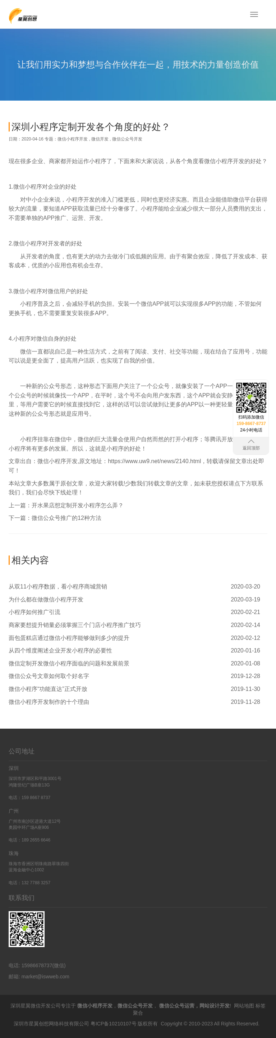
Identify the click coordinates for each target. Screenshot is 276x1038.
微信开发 (100, 139)
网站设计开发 (214, 1006)
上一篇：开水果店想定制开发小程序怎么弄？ (66, 505)
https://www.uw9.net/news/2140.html (154, 461)
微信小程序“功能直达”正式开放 (48, 689)
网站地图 (244, 1006)
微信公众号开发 (127, 139)
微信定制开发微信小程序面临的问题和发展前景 (69, 663)
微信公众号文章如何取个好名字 (49, 676)
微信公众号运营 (176, 1006)
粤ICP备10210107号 (114, 1024)
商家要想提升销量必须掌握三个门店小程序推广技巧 (75, 625)
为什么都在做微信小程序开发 (46, 599)
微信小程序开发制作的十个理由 (49, 702)
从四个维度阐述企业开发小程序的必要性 (60, 650)
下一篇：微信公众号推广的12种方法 (55, 518)
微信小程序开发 (73, 139)
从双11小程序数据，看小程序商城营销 (58, 586)
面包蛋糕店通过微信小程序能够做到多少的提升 (69, 638)
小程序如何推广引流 (34, 612)
